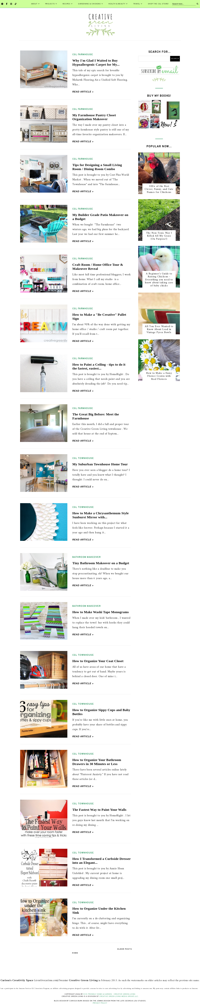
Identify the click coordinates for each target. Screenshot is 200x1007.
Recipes (68, 4)
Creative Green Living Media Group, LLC (118, 996)
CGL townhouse (83, 458)
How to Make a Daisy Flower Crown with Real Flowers (159, 376)
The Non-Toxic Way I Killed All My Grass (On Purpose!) (159, 236)
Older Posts (124, 949)
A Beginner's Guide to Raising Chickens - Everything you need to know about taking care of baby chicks (159, 280)
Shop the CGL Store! (158, 4)
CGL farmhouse (82, 54)
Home (75, 953)
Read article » (83, 92)
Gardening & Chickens (90, 4)
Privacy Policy (100, 1003)
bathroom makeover (86, 557)
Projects (51, 4)
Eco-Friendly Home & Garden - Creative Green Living (109, 994)
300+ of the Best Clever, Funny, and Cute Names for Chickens (159, 189)
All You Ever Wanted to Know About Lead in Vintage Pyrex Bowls (159, 329)
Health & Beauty (118, 4)
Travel (137, 4)
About (35, 4)
